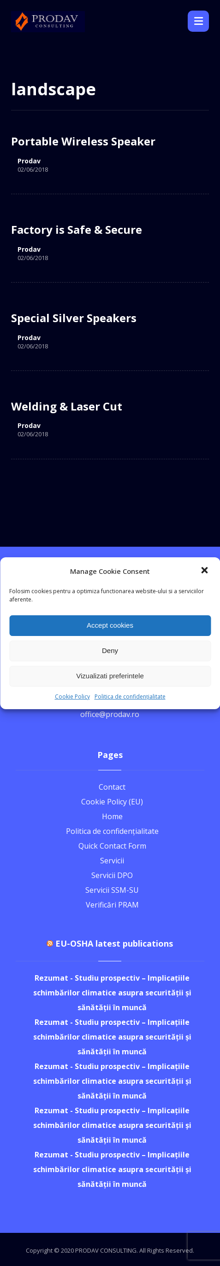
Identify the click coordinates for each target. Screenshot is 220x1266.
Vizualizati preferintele (109, 676)
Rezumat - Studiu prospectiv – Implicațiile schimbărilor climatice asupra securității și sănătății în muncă (112, 992)
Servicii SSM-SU (112, 890)
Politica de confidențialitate (130, 696)
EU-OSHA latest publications (114, 943)
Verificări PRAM (112, 905)
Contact (112, 787)
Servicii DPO (112, 875)
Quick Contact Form (112, 846)
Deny (110, 650)
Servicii (112, 861)
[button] (205, 571)
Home (112, 816)
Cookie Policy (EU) (112, 802)
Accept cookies (110, 625)
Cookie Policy (72, 696)
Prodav (29, 161)
